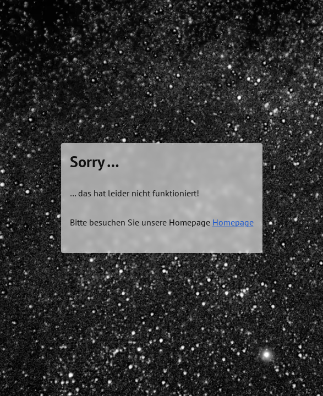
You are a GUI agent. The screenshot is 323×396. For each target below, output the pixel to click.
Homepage (233, 222)
